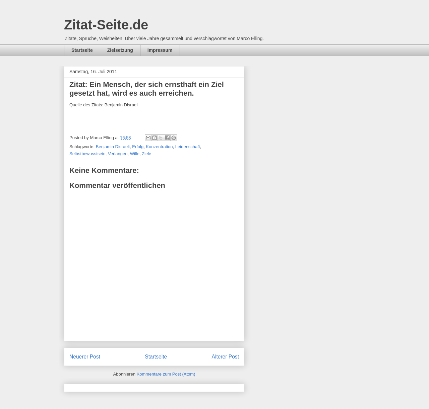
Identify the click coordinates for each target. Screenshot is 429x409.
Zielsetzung (120, 50)
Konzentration (159, 146)
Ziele (146, 153)
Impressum (160, 50)
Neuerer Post (84, 357)
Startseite (82, 50)
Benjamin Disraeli (113, 146)
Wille (134, 153)
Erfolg (137, 146)
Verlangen (118, 153)
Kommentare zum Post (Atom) (166, 374)
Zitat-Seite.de (106, 24)
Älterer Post (225, 357)
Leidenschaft (187, 146)
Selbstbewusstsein (87, 153)
